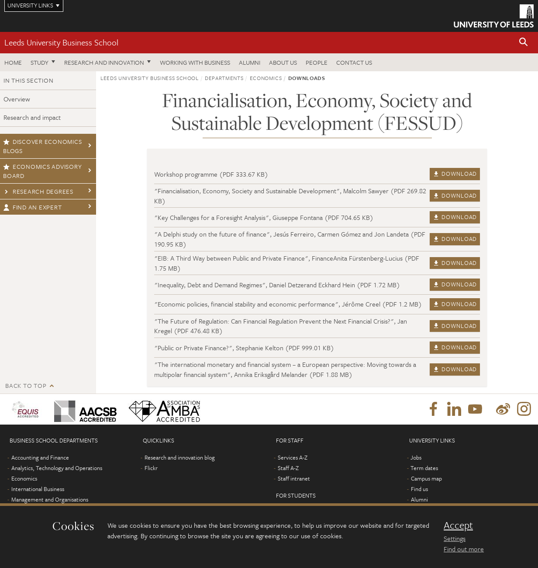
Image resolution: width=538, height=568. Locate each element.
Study (39, 62)
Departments (224, 78)
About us (283, 62)
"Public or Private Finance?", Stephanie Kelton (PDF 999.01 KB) (244, 347)
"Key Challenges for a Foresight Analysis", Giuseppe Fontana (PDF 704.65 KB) (263, 217)
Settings (455, 538)
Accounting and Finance (40, 457)
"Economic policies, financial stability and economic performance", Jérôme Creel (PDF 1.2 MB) (288, 304)
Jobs (415, 457)
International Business (37, 488)
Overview (16, 99)
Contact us (354, 62)
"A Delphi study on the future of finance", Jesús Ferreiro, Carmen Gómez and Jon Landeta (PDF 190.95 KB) (289, 239)
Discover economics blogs (42, 146)
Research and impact (32, 117)
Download (455, 173)
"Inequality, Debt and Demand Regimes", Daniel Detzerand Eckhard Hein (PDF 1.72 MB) (277, 284)
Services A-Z (292, 457)
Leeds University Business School (61, 42)
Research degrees (38, 191)
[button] (524, 43)
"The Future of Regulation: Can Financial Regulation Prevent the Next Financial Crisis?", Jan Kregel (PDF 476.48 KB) (280, 326)
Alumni (249, 62)
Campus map (426, 478)
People (317, 62)
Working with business (195, 62)
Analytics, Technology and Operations (56, 467)
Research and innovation (104, 62)
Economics (266, 78)
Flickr (151, 467)
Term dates (424, 467)
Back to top (25, 385)
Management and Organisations (49, 499)
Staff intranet (294, 478)
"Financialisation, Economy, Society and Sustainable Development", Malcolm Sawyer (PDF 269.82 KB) (290, 196)
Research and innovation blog (180, 457)
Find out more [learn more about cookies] (464, 549)
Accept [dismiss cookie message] (458, 525)
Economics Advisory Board (42, 171)
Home (13, 62)
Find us (419, 488)
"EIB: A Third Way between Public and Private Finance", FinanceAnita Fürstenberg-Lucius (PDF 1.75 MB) (286, 263)
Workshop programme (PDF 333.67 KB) (211, 174)
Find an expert (32, 207)
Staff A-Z (288, 467)
